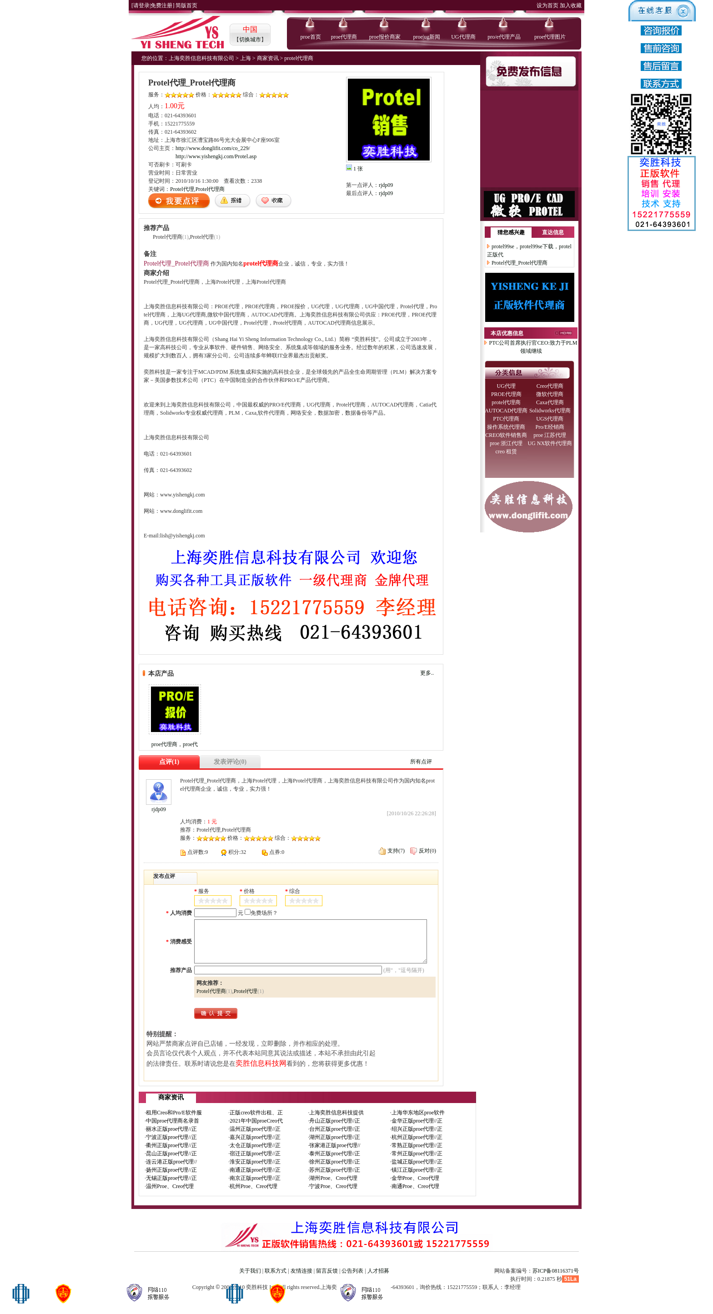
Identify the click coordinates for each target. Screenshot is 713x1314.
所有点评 (421, 761)
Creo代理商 (550, 386)
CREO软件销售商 (506, 435)
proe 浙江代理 (506, 443)
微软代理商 (549, 394)
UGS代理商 (549, 419)
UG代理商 (463, 37)
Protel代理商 (210, 189)
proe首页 (311, 37)
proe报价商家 (385, 37)
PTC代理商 (506, 419)
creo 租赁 (506, 451)
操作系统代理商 (506, 427)
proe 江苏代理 (549, 435)
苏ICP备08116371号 (555, 1271)
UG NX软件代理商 (549, 443)
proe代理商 (344, 37)
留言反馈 (327, 1271)
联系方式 (275, 1271)
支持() (392, 851)
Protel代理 (182, 189)
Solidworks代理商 (550, 410)
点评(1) (169, 761)
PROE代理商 (506, 394)
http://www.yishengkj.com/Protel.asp (216, 156)
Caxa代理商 (550, 402)
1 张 (358, 169)
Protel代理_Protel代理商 (519, 263)
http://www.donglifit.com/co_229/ (213, 148)
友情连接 (301, 1271)
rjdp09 (386, 185)
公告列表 (352, 1271)
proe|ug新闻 (426, 37)
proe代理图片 (550, 37)
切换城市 (250, 39)
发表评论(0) (230, 761)
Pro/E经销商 (550, 427)
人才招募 (378, 1271)
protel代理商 (506, 402)
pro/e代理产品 (504, 37)
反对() (423, 851)
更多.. (427, 673)
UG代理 (506, 386)
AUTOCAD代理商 (506, 410)
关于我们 (250, 1271)
